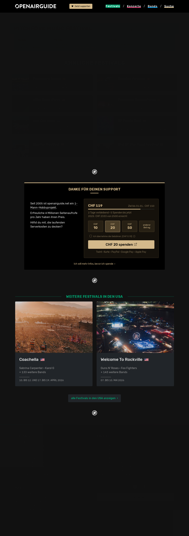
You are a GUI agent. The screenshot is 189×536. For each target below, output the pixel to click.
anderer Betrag (147, 226)
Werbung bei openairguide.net (34, 501)
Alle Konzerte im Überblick (113, 474)
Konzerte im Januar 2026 (113, 457)
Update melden (135, 497)
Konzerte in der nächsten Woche (117, 453)
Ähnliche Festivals (85, 47)
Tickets (59, 47)
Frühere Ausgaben (122, 44)
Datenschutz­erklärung (29, 505)
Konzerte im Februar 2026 (113, 462)
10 (95, 226)
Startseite (16, 17)
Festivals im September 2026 (33, 470)
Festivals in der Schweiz (30, 445)
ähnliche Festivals (93, 17)
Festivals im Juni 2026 (29, 462)
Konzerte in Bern (107, 449)
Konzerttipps (105, 441)
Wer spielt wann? (30, 47)
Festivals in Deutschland (31, 449)
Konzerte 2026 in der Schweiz (116, 470)
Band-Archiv (118, 47)
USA (43, 17)
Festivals (31, 17)
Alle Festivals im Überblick (31, 474)
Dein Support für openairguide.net (37, 497)
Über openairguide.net (29, 493)
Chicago (140, 30)
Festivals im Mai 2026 (29, 457)
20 (112, 226)
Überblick (61, 44)
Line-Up (24, 44)
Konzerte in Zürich (108, 445)
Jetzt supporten (81, 6)
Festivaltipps (23, 441)
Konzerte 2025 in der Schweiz (116, 466)
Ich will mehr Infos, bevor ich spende (93, 263)
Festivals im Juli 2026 (29, 466)
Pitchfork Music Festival (64, 17)
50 (129, 226)
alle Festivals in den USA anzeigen (93, 398)
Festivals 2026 (24, 453)
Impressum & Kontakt (28, 509)
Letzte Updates (83, 44)
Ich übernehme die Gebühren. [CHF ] (112, 236)
